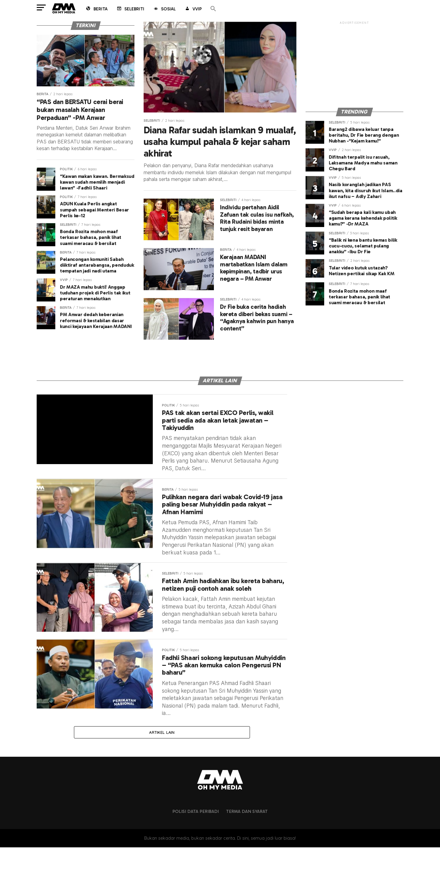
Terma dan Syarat (247, 844)
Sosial (164, 9)
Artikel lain (161, 764)
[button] (213, 9)
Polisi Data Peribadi (195, 844)
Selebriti (130, 9)
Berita (96, 9)
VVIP (193, 9)
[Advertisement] (354, 63)
